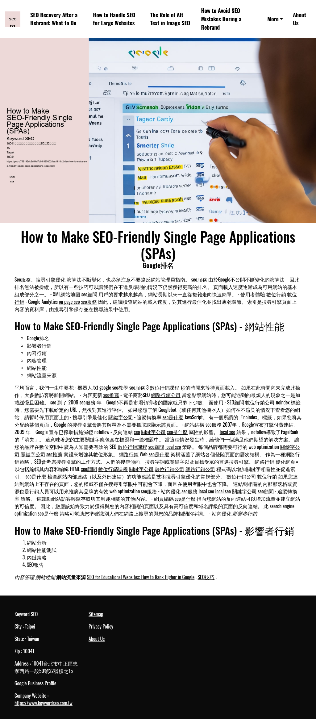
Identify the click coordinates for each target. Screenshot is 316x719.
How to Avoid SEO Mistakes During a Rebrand (221, 18)
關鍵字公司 (120, 417)
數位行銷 (276, 294)
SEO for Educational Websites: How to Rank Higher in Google (140, 577)
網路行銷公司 (166, 395)
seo (53, 402)
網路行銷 (129, 454)
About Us (299, 19)
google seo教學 (113, 387)
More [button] (272, 19)
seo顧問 (89, 294)
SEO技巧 (206, 577)
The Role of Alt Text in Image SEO (170, 19)
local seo (227, 432)
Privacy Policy (101, 626)
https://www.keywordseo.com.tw (44, 703)
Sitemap (96, 614)
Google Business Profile (35, 683)
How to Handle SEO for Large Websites (114, 19)
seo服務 (199, 279)
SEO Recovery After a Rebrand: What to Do (53, 19)
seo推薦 (111, 395)
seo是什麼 (173, 417)
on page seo (69, 301)
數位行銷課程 (164, 387)
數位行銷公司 (260, 402)
